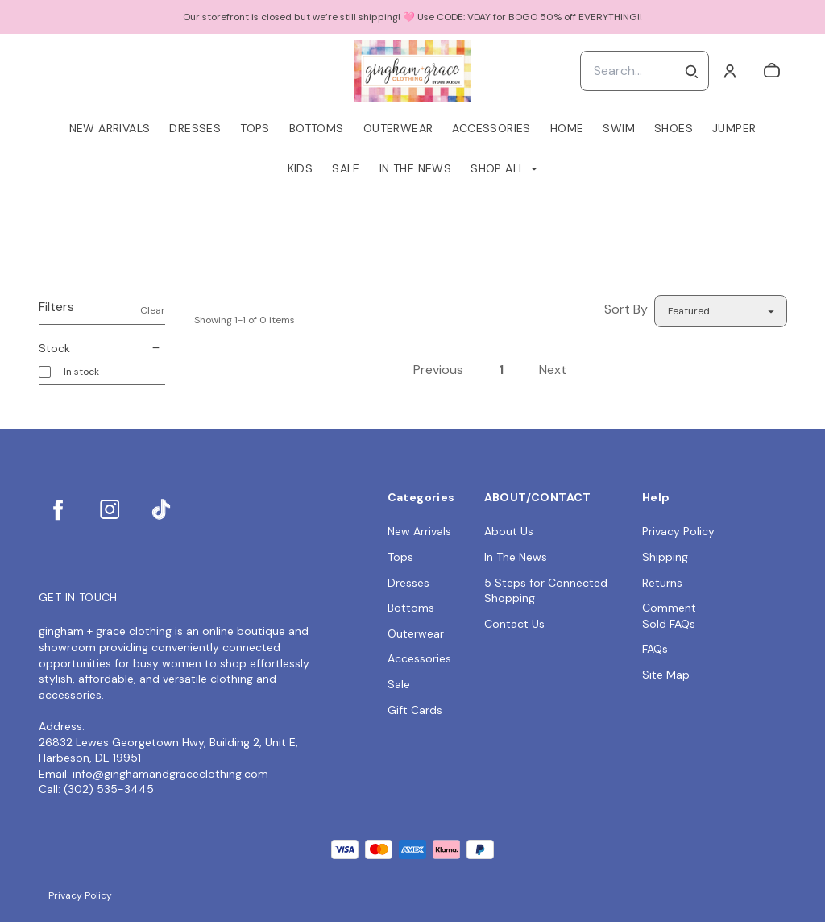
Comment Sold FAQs (669, 615)
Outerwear (398, 128)
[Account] (729, 71)
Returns (662, 582)
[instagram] (109, 509)
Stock (102, 348)
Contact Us (514, 624)
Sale (346, 168)
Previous (438, 369)
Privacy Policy (678, 531)
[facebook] (58, 509)
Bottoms (316, 128)
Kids (300, 168)
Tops (255, 128)
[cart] (771, 71)
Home (567, 128)
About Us (508, 531)
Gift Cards (415, 710)
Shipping (665, 557)
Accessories (491, 128)
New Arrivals (110, 128)
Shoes (673, 128)
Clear (152, 310)
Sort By (626, 309)
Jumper (734, 128)
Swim (619, 128)
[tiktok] (161, 509)
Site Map (666, 674)
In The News (415, 168)
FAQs (655, 649)
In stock (81, 372)
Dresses (195, 128)
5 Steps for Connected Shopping (545, 590)
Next (552, 369)
